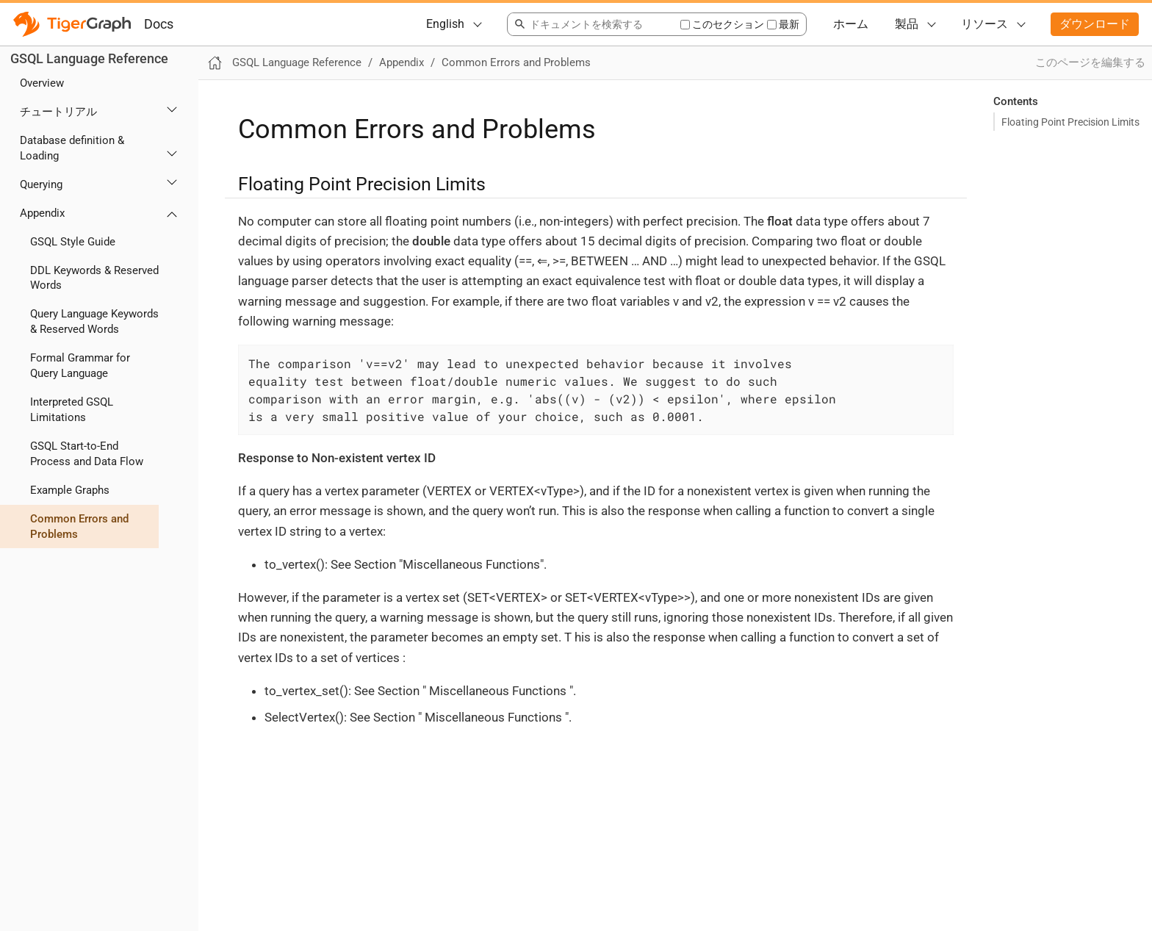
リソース (984, 24)
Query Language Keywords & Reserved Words (94, 321)
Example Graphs (69, 490)
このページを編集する (1090, 62)
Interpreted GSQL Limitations (71, 409)
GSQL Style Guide (72, 241)
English (445, 24)
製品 (906, 24)
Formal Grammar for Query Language (80, 365)
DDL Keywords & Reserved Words (94, 278)
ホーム (850, 24)
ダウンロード (1094, 24)
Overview (42, 83)
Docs (158, 24)
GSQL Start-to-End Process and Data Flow (86, 453)
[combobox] (593, 24)
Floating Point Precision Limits (1070, 122)
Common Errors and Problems (79, 526)
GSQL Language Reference (89, 58)
